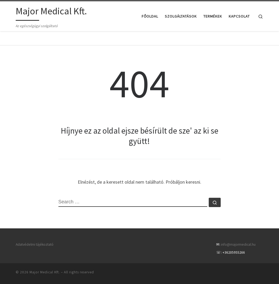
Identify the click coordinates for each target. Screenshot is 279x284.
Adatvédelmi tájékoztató (35, 244)
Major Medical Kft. (45, 272)
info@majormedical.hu (238, 244)
